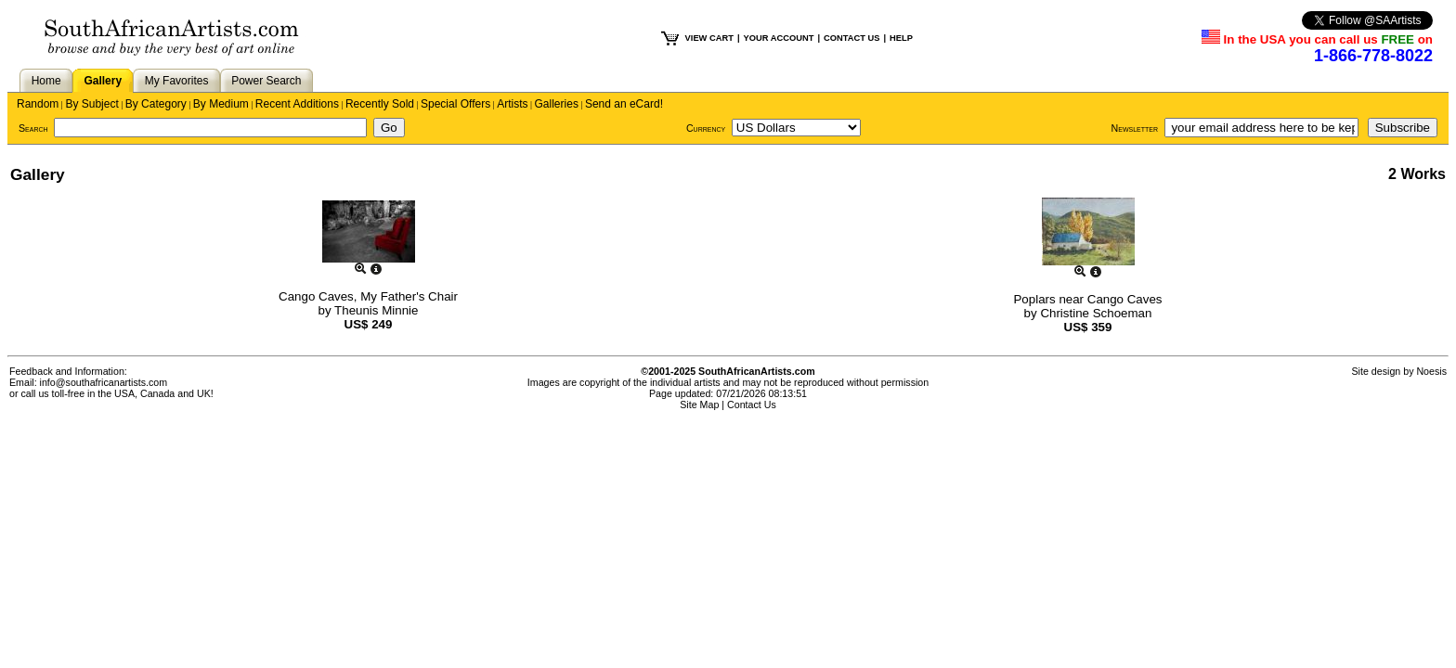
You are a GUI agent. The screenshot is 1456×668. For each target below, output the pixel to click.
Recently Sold (379, 103)
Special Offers (455, 103)
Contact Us (751, 404)
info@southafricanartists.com (104, 382)
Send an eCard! (624, 103)
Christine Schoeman (1095, 313)
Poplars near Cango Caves (1087, 299)
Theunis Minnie (376, 310)
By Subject (91, 103)
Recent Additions (297, 103)
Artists (512, 103)
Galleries (556, 103)
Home (46, 80)
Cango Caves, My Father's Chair (368, 296)
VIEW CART (709, 38)
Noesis (1431, 371)
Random (37, 103)
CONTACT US (851, 38)
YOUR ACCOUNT (779, 38)
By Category (156, 103)
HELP (901, 38)
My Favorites (177, 80)
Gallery (103, 80)
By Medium (221, 103)
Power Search (266, 80)
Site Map (699, 404)
